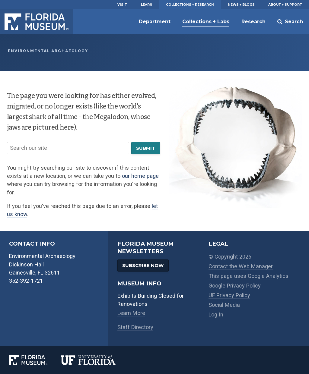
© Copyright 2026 (230, 256)
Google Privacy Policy (235, 285)
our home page (140, 176)
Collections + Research (190, 5)
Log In (216, 314)
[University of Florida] (95, 360)
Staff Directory (135, 327)
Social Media (224, 305)
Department (154, 21)
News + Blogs (241, 5)
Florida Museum (36, 21)
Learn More (131, 313)
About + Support (285, 5)
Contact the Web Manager (241, 266)
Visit (122, 5)
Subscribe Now (143, 265)
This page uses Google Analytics (248, 276)
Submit (145, 148)
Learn (146, 5)
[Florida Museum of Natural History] (35, 360)
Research (253, 21)
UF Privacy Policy (229, 295)
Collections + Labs (205, 21)
